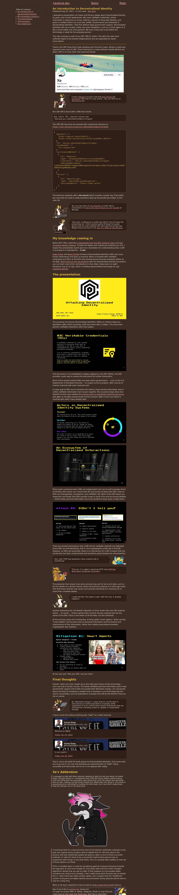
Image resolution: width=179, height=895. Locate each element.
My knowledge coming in (28, 16)
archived (76, 99)
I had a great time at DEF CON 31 (106, 878)
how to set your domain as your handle (102, 201)
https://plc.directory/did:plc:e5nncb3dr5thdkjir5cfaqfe (80, 126)
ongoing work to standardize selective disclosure (103, 388)
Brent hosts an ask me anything (75, 255)
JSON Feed (82, 887)
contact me (74, 882)
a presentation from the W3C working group (95, 236)
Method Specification (110, 221)
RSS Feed (69, 887)
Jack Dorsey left (108, 97)
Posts (123, 3)
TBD (72, 260)
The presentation (25, 19)
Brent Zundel (73, 248)
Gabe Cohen (58, 248)
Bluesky (82, 97)
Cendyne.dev (61, 3)
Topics (94, 3)
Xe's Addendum (24, 24)
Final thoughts (24, 21)
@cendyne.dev (78, 101)
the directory (95, 199)
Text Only (92, 11)
